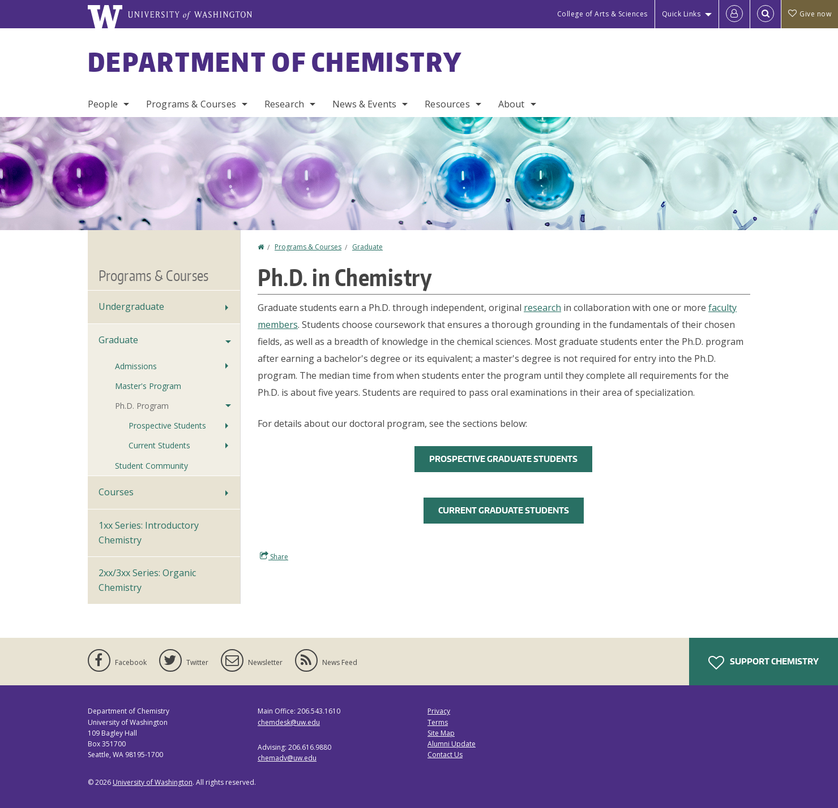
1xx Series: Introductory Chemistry (149, 532)
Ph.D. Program (142, 405)
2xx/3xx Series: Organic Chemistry (147, 580)
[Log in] (734, 14)
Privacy (438, 711)
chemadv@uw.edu (287, 758)
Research (284, 104)
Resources (447, 104)
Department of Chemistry (275, 62)
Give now (809, 14)
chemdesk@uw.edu (289, 722)
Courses (116, 492)
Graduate (367, 247)
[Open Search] (765, 14)
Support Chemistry (763, 663)
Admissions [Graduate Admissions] (136, 366)
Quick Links (681, 14)
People (103, 104)
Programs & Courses (191, 104)
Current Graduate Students (503, 510)
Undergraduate (131, 306)
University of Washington (153, 782)
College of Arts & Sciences (602, 14)
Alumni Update (451, 744)
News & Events (364, 104)
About (511, 104)
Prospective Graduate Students (503, 459)
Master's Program (148, 386)
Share (274, 556)
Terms (437, 722)
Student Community (151, 465)
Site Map (441, 733)
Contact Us (445, 754)
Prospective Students (167, 425)
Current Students (159, 445)
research (542, 307)
